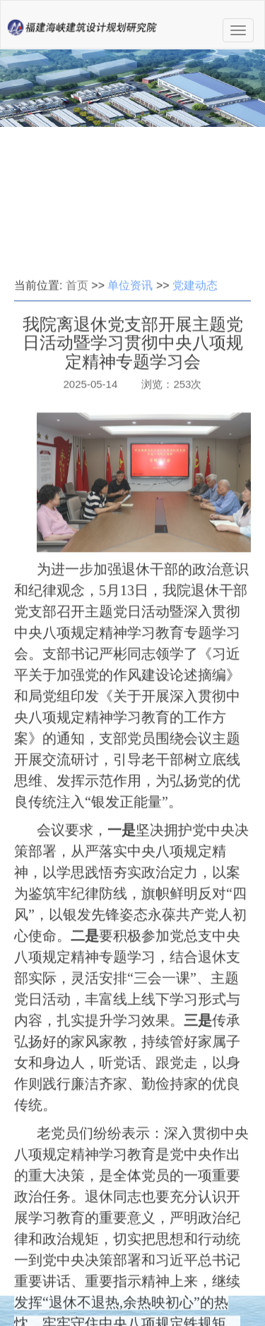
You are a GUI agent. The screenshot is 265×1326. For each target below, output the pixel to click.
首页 (77, 363)
